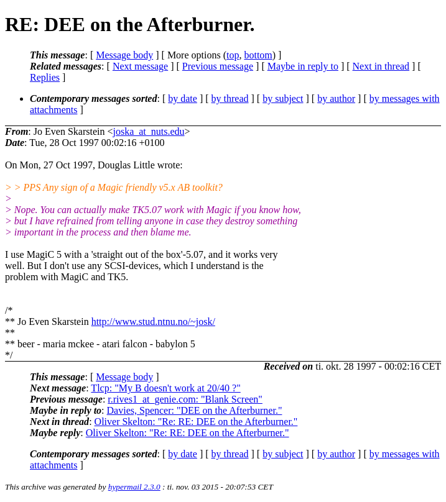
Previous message (217, 66)
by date (182, 98)
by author (336, 98)
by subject (282, 98)
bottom (258, 55)
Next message (140, 66)
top (232, 55)
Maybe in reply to (302, 66)
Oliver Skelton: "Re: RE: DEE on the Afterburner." (196, 421)
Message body (124, 55)
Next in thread (381, 66)
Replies (45, 77)
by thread (230, 98)
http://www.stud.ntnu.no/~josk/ (153, 321)
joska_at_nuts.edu (148, 131)
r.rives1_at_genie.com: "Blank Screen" (185, 399)
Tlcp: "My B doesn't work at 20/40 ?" (165, 388)
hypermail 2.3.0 (134, 486)
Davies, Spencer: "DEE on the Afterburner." (194, 410)
